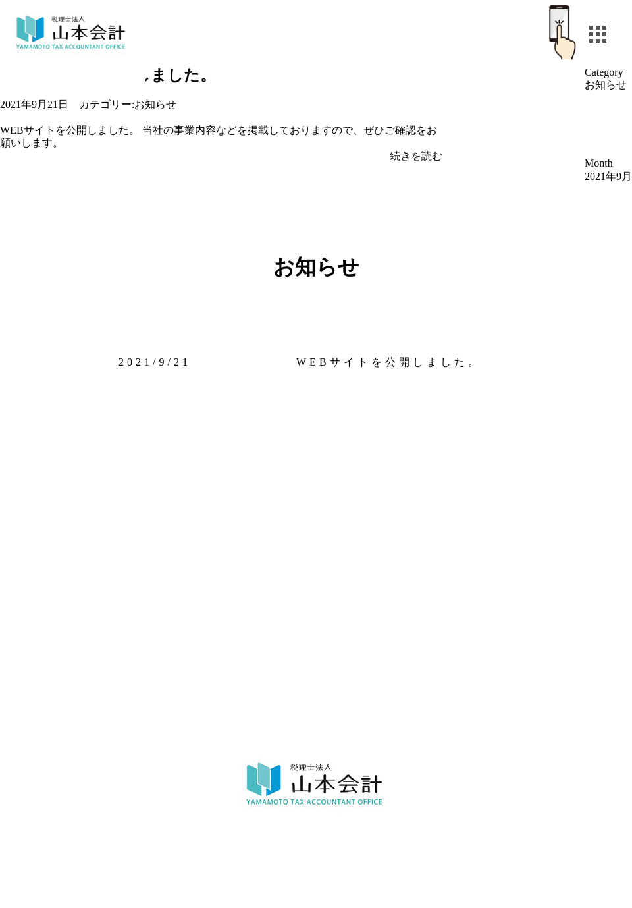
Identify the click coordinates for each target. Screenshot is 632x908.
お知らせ (155, 104)
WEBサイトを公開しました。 (389, 362)
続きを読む (416, 155)
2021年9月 (608, 176)
